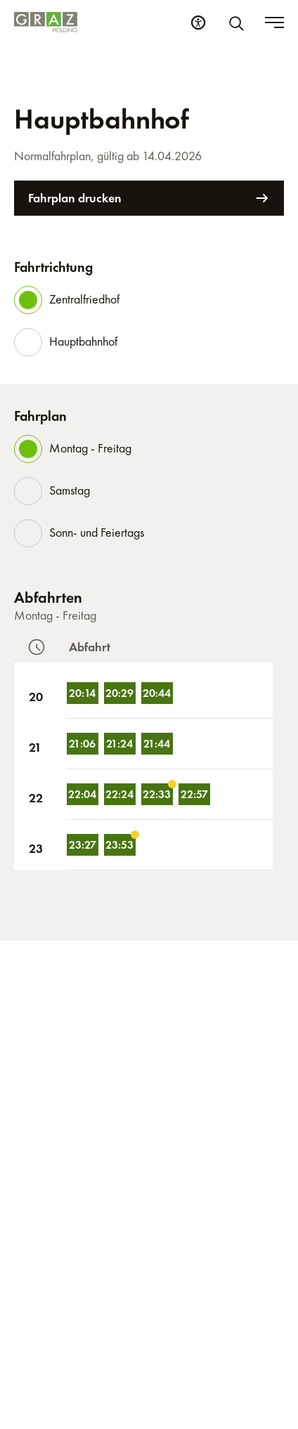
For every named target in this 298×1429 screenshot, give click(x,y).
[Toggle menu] (274, 22)
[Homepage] (45, 22)
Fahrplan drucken (149, 198)
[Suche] (239, 22)
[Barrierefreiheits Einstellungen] (198, 22)
